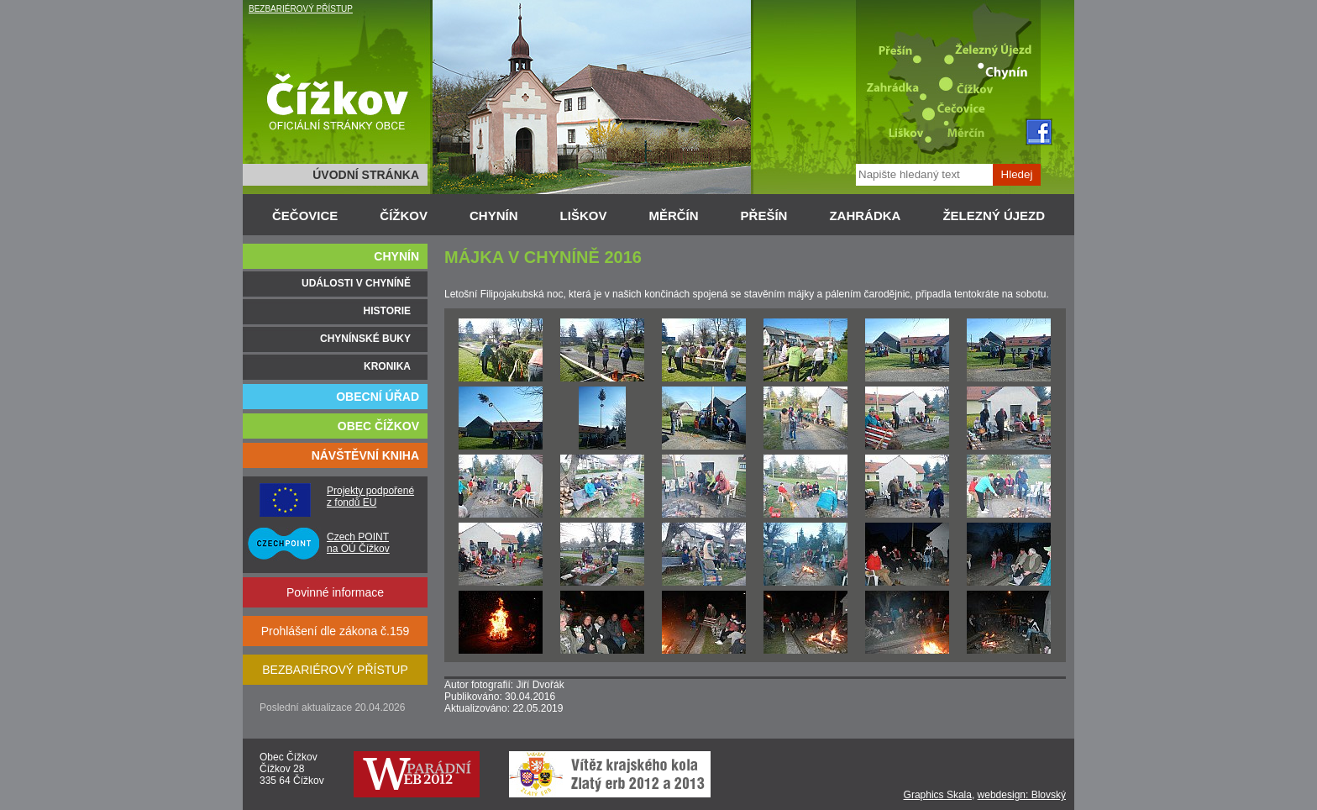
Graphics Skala (938, 795)
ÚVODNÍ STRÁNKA (365, 174)
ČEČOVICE (305, 215)
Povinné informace (335, 592)
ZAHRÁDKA (864, 215)
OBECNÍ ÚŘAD (377, 396)
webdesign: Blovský (1022, 795)
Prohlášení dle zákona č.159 (335, 631)
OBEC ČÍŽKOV (378, 426)
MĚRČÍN (673, 215)
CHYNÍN (494, 215)
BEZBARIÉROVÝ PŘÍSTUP (301, 8)
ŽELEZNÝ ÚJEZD (993, 215)
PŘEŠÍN (764, 215)
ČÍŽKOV (404, 215)
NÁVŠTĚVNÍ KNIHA (365, 455)
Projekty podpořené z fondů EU (370, 496)
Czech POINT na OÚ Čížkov (358, 543)
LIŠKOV (583, 215)
